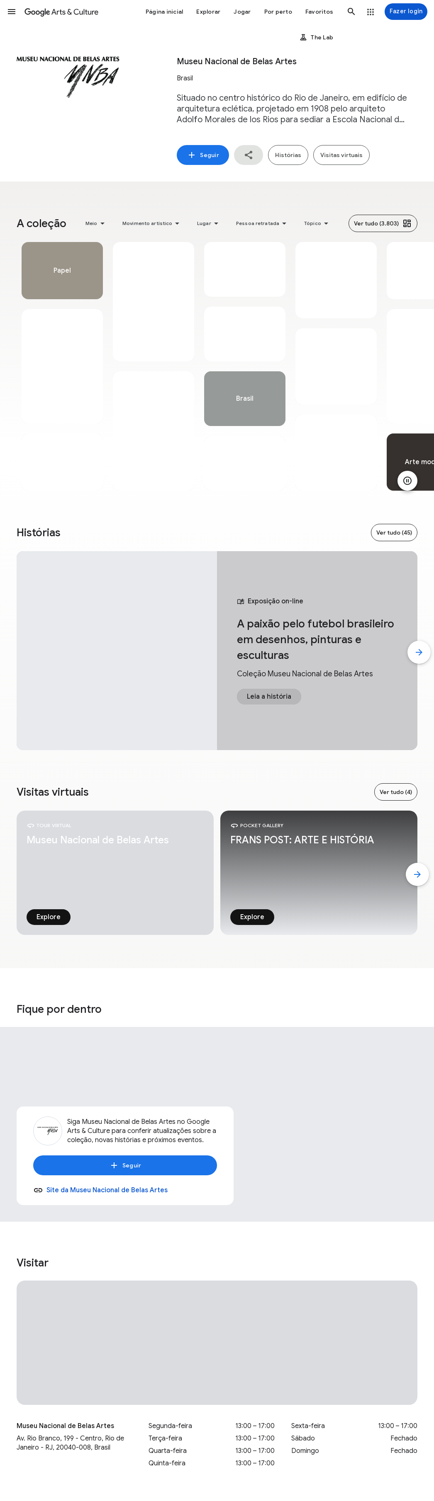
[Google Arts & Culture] (61, 11)
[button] (12, 12)
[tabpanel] (62, 366)
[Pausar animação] (407, 481)
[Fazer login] (406, 11)
